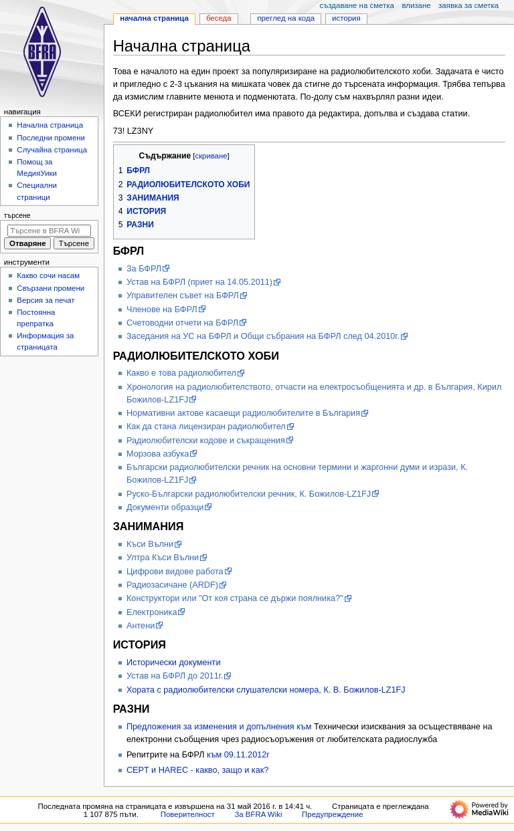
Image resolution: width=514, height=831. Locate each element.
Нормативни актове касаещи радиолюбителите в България (243, 413)
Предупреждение (332, 814)
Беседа (219, 18)
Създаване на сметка (356, 5)
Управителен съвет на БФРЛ (182, 295)
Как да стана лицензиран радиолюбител (206, 426)
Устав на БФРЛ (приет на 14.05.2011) (199, 282)
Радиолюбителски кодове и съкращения (205, 440)
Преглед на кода (286, 18)
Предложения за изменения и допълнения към (220, 726)
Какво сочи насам (48, 275)
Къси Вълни (149, 544)
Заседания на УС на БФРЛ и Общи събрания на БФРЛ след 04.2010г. (263, 336)
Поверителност (188, 814)
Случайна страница (52, 150)
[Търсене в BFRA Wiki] (49, 231)
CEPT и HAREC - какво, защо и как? (197, 770)
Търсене (17, 215)
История (346, 18)
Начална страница (154, 18)
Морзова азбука (157, 454)
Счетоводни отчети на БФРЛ (182, 323)
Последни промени (51, 138)
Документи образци (164, 507)
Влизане (416, 5)
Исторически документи (173, 662)
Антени (140, 625)
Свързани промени (50, 288)
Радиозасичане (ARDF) (172, 585)
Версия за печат (45, 300)
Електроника (151, 612)
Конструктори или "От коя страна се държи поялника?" (234, 598)
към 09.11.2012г (238, 754)
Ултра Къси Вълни (162, 557)
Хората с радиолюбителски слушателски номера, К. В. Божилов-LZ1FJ (266, 690)
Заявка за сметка (468, 5)
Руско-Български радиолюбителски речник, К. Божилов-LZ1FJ (248, 494)
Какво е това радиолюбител (181, 373)
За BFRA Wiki (258, 814)
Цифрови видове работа (175, 571)
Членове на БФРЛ (161, 309)
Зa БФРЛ (143, 268)
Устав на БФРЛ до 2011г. (174, 676)
